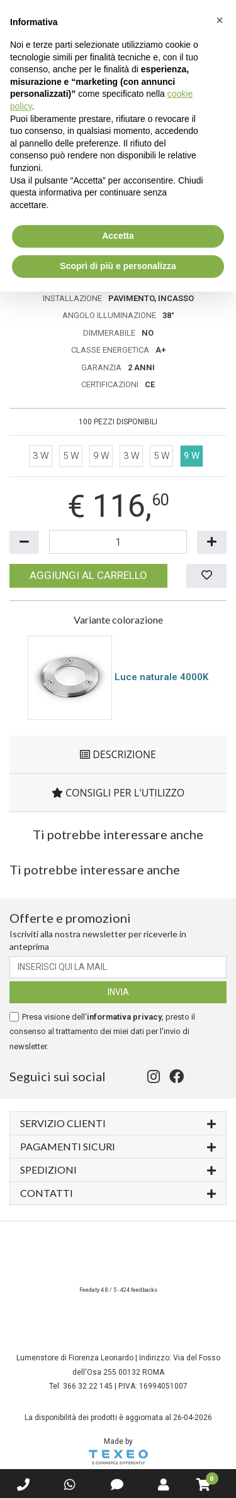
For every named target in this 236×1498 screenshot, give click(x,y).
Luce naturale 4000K (161, 677)
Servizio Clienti (118, 1122)
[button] (220, 20)
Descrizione (118, 754)
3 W (40, 455)
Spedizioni (118, 1169)
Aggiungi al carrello (88, 575)
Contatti (118, 1192)
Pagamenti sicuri (118, 1145)
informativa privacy (124, 1017)
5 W (71, 455)
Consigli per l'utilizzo (118, 793)
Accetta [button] (118, 236)
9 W (101, 455)
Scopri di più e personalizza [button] (118, 266)
